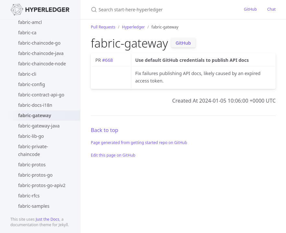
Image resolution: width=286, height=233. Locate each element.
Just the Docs (47, 219)
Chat (271, 9)
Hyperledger (133, 27)
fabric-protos (32, 164)
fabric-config (31, 84)
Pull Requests (103, 27)
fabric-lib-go (31, 136)
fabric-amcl (30, 22)
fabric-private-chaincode (33, 150)
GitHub (250, 9)
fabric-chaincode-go (39, 43)
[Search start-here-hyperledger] (159, 9)
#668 (107, 60)
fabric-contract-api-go (41, 95)
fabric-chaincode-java (41, 53)
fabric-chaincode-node (42, 64)
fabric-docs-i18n (35, 105)
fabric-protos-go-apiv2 (42, 185)
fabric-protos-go (35, 175)
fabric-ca (27, 32)
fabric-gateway (34, 115)
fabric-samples (33, 206)
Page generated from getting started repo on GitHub (139, 142)
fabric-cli (27, 74)
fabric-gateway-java (39, 126)
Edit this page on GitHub (113, 155)
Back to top (104, 130)
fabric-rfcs (29, 196)
